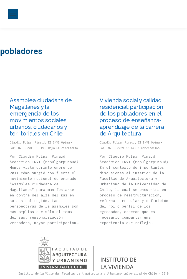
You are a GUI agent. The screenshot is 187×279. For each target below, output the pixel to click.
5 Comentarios (149, 148)
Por (16, 148)
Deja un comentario (63, 148)
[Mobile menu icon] (13, 14)
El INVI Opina (59, 142)
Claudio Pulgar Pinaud (27, 142)
